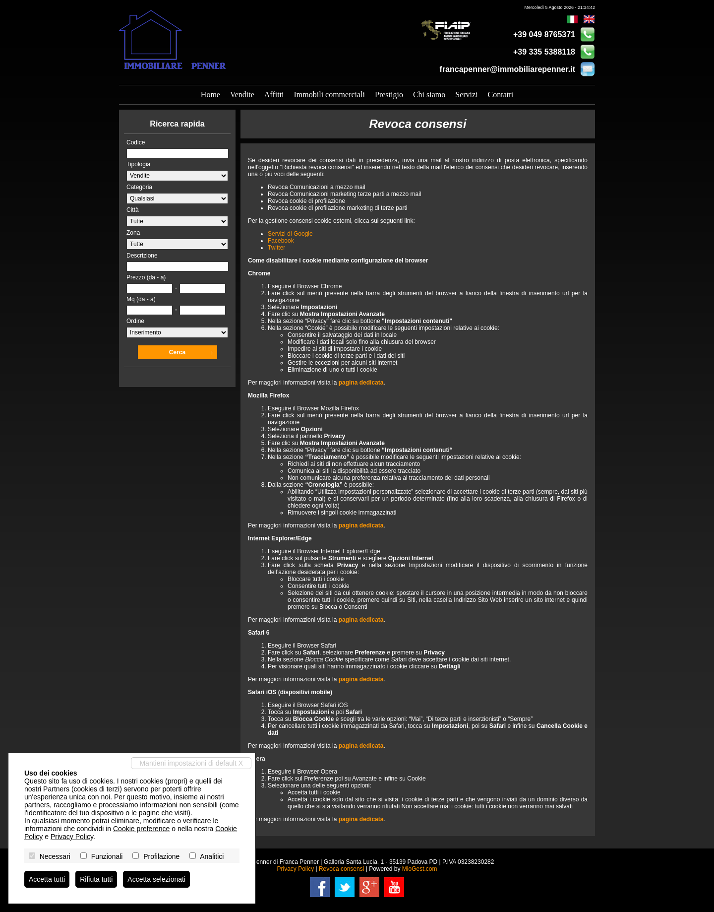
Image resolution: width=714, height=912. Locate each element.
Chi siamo (429, 94)
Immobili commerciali (329, 94)
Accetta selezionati (156, 879)
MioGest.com (419, 868)
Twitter (276, 247)
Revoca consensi (341, 868)
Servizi (466, 94)
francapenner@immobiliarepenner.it (507, 69)
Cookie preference (141, 829)
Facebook (281, 240)
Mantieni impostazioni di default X (191, 763)
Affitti (274, 94)
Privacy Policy (295, 868)
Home (210, 94)
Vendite (242, 94)
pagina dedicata (361, 382)
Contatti (501, 94)
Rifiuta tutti (96, 879)
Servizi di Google (290, 233)
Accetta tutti (47, 879)
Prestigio (389, 94)
